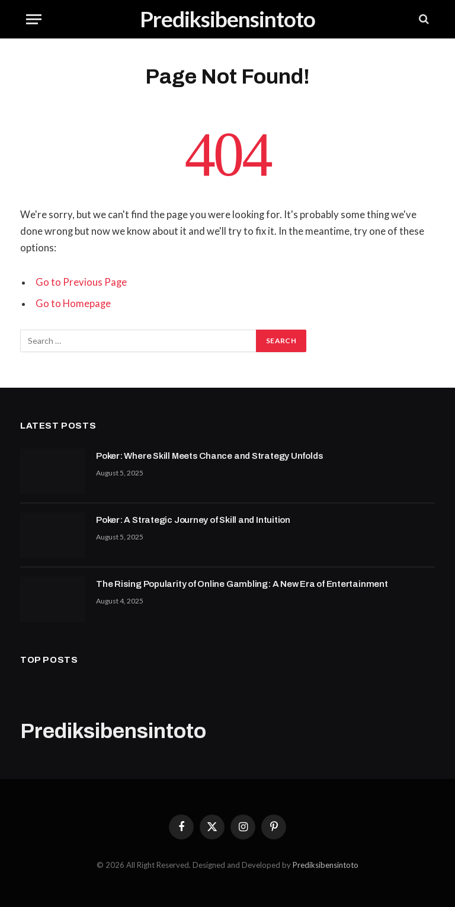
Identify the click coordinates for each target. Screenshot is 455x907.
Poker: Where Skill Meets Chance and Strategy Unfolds (209, 456)
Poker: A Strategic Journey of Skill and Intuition (193, 520)
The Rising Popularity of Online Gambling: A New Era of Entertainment (242, 584)
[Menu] (33, 19)
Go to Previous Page (81, 282)
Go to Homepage (73, 303)
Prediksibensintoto (325, 865)
